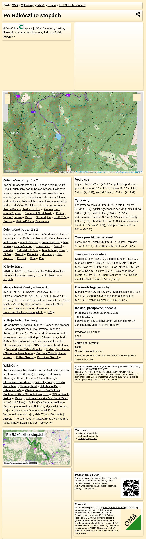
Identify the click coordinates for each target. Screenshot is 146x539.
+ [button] (8, 96)
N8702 (19, 271)
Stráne (7, 254)
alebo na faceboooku (88, 436)
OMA (15, 5)
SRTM (93, 528)
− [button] (8, 101)
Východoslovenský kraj (17, 414)
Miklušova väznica (58, 370)
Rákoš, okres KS (120, 267)
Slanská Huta (83, 263)
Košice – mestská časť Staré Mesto (47, 398)
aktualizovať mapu (93, 366)
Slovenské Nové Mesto (48, 193)
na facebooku (98, 478)
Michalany (48, 254)
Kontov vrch (43, 246)
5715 (42, 296)
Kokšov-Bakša (44, 238)
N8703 (7, 271)
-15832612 (134, 366)
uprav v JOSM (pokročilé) (115, 366)
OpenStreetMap (82, 172)
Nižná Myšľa (43, 217)
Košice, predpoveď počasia (95, 308)
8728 (6, 292)
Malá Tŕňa (60, 217)
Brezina (7, 221)
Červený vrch (52, 209)
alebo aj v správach (87, 438)
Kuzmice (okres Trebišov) (18, 370)
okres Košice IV (104, 246)
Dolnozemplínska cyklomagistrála (23, 312)
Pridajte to (80, 530)
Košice (79, 258)
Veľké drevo (48, 234)
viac (91, 359)
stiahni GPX (80, 372)
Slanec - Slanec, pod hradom (51, 325)
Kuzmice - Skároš (47, 357)
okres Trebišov (128, 242)
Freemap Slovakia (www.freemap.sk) (93, 513)
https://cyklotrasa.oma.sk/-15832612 (127, 172)
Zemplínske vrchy (97, 300)
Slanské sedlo (46, 185)
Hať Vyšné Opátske (23, 205)
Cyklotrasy (27, 5)
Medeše (8, 250)
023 (50, 312)
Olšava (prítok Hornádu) (50, 418)
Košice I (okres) (15, 402)
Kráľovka (32, 254)
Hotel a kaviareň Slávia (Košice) (36, 378)
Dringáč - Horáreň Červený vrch (22, 275)
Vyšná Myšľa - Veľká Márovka (24, 349)
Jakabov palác (49, 386)
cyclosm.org (100, 172)
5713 (32, 296)
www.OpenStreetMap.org (115, 507)
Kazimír (7, 185)
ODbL (100, 510)
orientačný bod (25, 185)
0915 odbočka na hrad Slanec (51, 345)
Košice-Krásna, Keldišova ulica (21, 209)
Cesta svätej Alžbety (17, 329)
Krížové (21, 258)
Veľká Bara (10, 242)
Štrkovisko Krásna (27, 250)
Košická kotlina (122, 291)
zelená (41, 5)
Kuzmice (61, 238)
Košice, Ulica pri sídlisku (36, 201)
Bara (40, 370)
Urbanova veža (12, 390)
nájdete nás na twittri (88, 433)
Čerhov (27, 238)
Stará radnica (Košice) (19, 374)
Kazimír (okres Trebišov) (34, 422)
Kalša (28, 217)
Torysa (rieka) (24, 418)
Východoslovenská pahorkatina (105, 295)
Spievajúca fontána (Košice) (45, 402)
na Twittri (102, 480)
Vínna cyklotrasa (37, 308)
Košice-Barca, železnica (39, 197)
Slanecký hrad (28, 386)
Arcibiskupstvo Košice (16, 406)
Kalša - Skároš (25, 357)
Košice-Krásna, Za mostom (32, 221)
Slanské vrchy (83, 291)
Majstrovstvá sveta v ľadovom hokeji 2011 (28, 410)
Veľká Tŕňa (9, 422)
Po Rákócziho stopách (72, 5)
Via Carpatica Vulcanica (17, 325)
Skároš (58, 246)
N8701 (18, 292)
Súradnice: (80, 369)
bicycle (51, 5)
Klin (41, 258)
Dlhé (32, 258)
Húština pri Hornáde (51, 205)
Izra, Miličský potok (53, 250)
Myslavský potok (55, 406)
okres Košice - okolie (87, 242)
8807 (6, 341)
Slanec (87, 267)
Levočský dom (43, 382)
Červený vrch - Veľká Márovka (45, 271)
